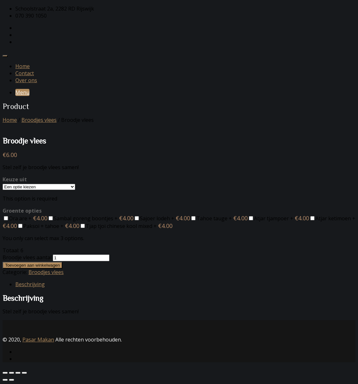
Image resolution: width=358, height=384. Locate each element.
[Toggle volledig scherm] (11, 373)
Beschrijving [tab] (30, 284)
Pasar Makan (38, 339)
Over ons (26, 80)
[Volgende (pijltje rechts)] (11, 380)
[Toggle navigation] (5, 56)
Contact (24, 73)
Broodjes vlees (39, 119)
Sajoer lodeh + (162, 218)
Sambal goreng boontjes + (91, 218)
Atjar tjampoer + (279, 218)
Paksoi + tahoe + (48, 226)
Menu (22, 92)
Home (22, 66)
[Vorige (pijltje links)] (5, 380)
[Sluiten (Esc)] (24, 373)
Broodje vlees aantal (27, 257)
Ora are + (25, 218)
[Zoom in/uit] (5, 373)
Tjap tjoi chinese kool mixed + (126, 226)
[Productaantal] (81, 258)
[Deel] (17, 373)
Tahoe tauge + (219, 218)
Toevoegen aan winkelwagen (32, 265)
